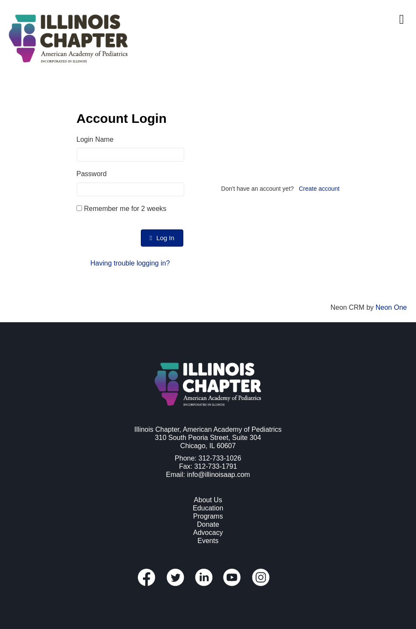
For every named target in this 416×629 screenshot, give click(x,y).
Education (208, 508)
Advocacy (208, 532)
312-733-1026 (219, 458)
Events (208, 540)
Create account (319, 188)
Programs (208, 516)
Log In (162, 237)
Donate (208, 524)
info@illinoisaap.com (218, 474)
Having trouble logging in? (130, 263)
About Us (208, 500)
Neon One (391, 307)
